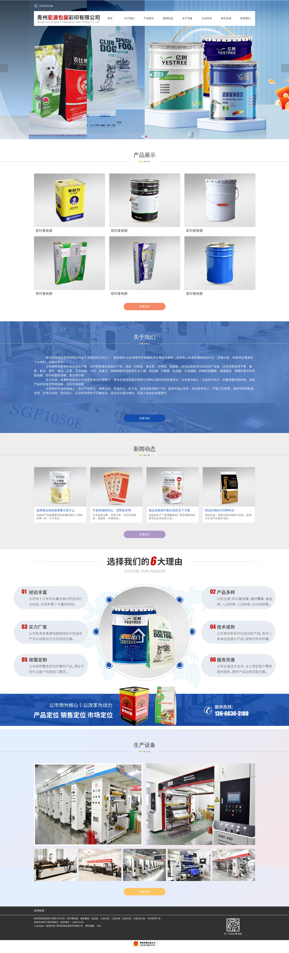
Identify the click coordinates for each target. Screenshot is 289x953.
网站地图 (89, 926)
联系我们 (245, 18)
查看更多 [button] (144, 534)
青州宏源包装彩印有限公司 (69, 926)
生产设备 (187, 18)
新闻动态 (168, 18)
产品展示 (149, 18)
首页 (110, 18)
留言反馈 (226, 18)
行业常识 (207, 18)
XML (99, 926)
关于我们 (129, 18)
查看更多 (144, 306)
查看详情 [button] (144, 418)
